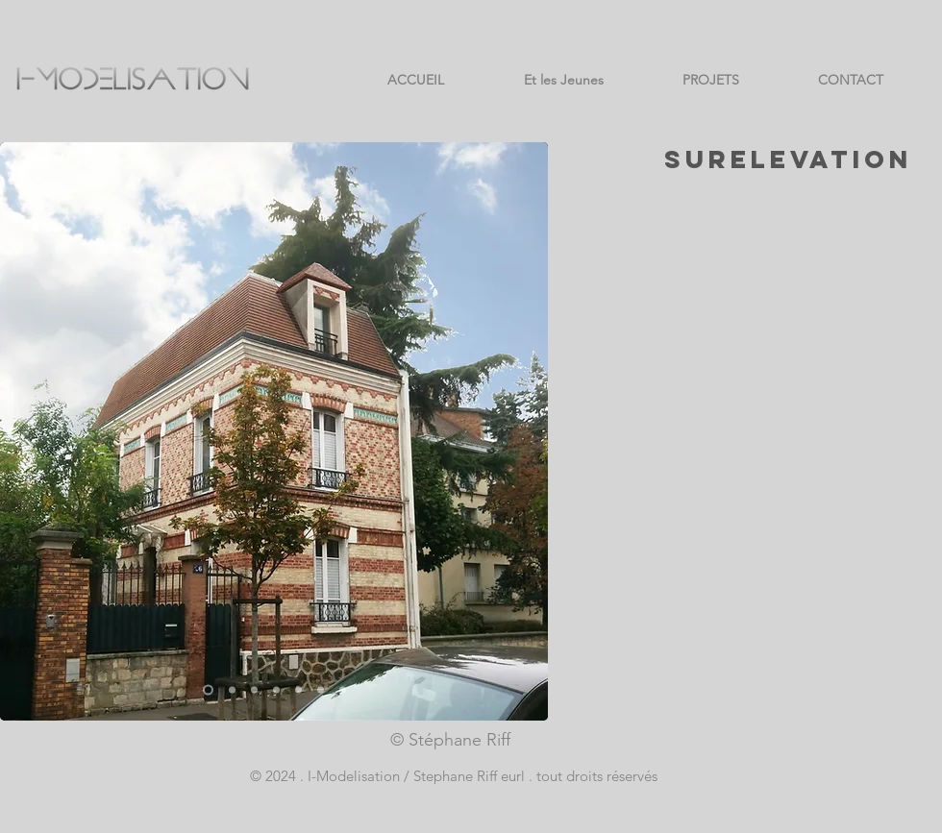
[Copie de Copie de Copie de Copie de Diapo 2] (298, 690)
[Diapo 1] (208, 690)
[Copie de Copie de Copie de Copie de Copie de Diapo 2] (320, 690)
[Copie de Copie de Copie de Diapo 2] (232, 690)
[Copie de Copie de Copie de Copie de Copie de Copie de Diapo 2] (342, 690)
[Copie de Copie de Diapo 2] (254, 690)
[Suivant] (521, 431)
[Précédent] (27, 431)
